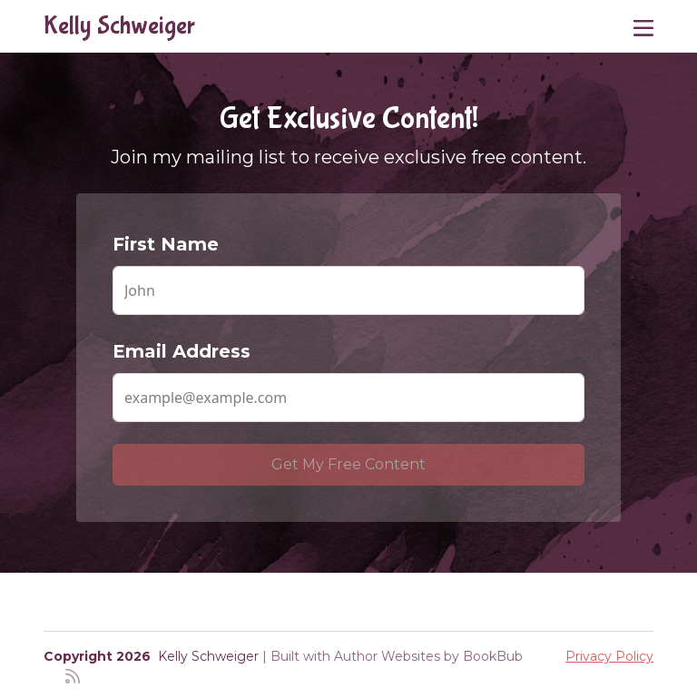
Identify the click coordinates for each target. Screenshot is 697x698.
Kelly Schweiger (119, 26)
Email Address (181, 351)
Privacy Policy (609, 656)
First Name (166, 244)
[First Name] (348, 290)
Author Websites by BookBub (428, 656)
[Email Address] (348, 397)
